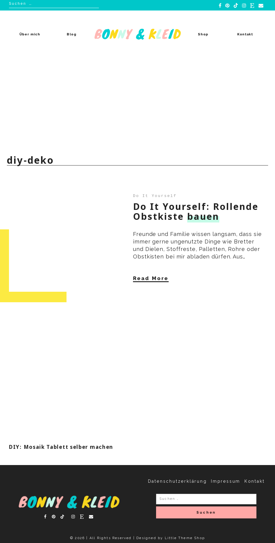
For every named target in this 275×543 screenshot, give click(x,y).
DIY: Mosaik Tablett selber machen (61, 446)
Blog (72, 34)
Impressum (225, 481)
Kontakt (245, 34)
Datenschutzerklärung (177, 481)
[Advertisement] (137, 103)
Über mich (29, 34)
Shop (203, 34)
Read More (151, 278)
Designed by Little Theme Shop (170, 538)
